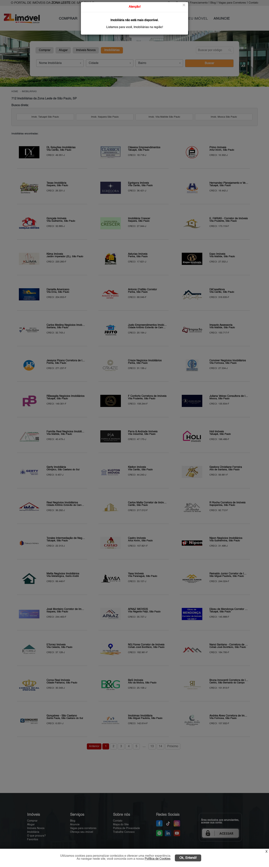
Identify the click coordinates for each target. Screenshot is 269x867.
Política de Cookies (157, 858)
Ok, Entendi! (188, 858)
